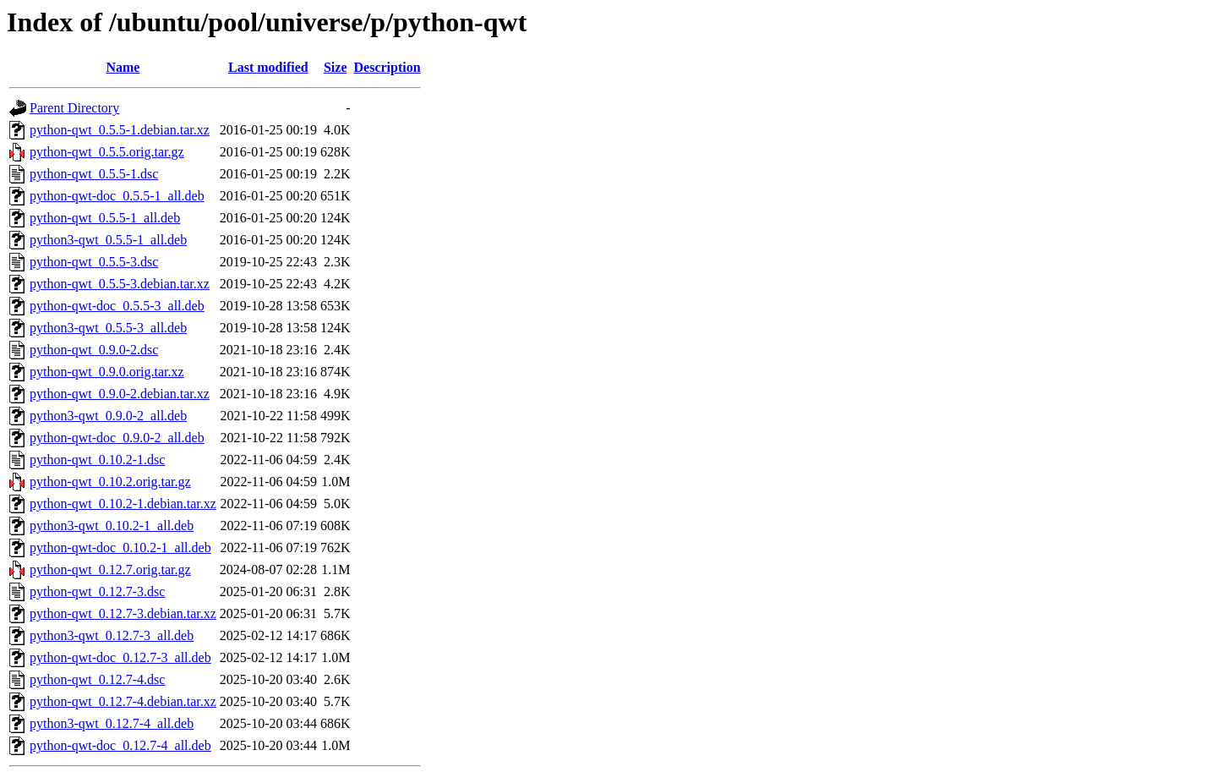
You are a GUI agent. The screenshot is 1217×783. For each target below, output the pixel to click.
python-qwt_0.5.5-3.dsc (94, 262)
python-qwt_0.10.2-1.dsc (97, 459)
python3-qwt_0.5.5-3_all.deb (108, 327)
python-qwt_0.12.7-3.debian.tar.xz (123, 613)
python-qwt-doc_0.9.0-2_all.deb (117, 437)
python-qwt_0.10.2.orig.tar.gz (110, 481)
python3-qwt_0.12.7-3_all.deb (112, 635)
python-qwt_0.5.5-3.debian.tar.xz (120, 284)
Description (387, 67)
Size (335, 67)
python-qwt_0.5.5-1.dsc (94, 174)
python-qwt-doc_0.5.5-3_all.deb (117, 305)
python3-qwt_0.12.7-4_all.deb (112, 723)
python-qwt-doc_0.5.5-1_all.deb (117, 196)
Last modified (268, 67)
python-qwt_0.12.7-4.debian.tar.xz (123, 701)
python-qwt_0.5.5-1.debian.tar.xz (120, 130)
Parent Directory (74, 108)
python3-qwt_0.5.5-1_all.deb (108, 240)
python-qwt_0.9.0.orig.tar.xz (107, 371)
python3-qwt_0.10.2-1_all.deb (112, 525)
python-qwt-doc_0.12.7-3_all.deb (120, 657)
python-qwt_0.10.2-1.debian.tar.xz (123, 503)
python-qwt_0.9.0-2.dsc (94, 349)
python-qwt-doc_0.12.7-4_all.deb (120, 745)
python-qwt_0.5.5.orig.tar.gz (107, 152)
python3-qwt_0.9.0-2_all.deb (108, 415)
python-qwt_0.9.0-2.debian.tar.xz (120, 393)
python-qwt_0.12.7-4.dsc (97, 679)
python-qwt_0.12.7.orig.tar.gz (110, 569)
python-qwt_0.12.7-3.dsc (97, 591)
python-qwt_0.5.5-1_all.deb (105, 218)
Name (122, 67)
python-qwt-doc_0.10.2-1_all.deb (120, 547)
